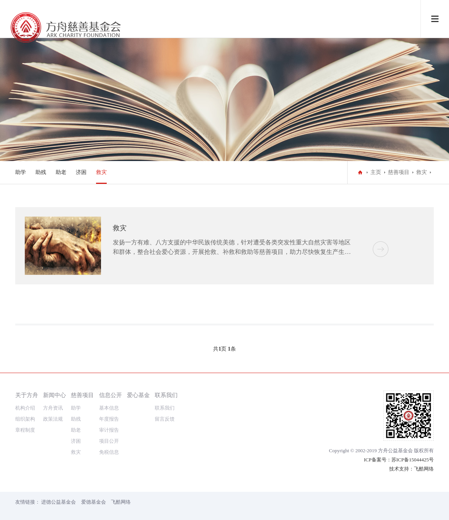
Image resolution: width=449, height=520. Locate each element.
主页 (375, 172)
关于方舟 (26, 395)
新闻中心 (54, 395)
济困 (81, 172)
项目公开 (109, 441)
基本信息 (109, 408)
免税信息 (109, 452)
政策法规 (53, 419)
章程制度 (25, 430)
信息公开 (110, 395)
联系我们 (166, 395)
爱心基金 (138, 395)
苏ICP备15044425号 (412, 460)
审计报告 (109, 430)
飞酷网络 (424, 469)
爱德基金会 (93, 502)
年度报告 (109, 419)
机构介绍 (25, 408)
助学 (20, 172)
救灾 (101, 172)
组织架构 (25, 419)
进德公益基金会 (58, 502)
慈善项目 (398, 172)
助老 (61, 172)
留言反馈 (165, 419)
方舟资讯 (53, 408)
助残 (40, 172)
